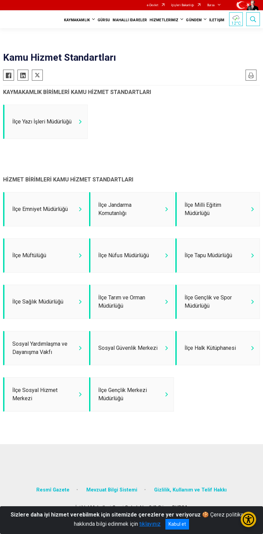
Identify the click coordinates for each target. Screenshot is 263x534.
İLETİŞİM (216, 20)
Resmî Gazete (53, 490)
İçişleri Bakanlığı (182, 5)
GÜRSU (104, 20)
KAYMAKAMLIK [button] (77, 20)
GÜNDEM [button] (194, 20)
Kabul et (177, 524)
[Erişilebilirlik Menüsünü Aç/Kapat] (248, 519)
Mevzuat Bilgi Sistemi (111, 490)
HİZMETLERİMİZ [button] (164, 20)
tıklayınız (150, 524)
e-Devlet (152, 5)
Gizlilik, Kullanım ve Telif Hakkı (190, 490)
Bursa (211, 5)
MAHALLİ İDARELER (130, 20)
